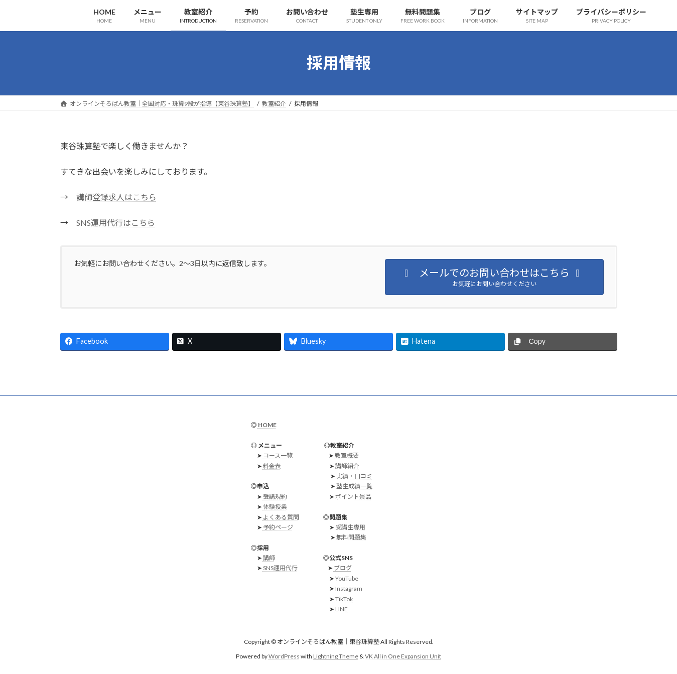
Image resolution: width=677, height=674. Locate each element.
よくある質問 (281, 517)
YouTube (346, 578)
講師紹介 (347, 466)
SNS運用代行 (280, 568)
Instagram (348, 589)
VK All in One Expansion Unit (403, 656)
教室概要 (347, 456)
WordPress (284, 656)
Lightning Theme (335, 656)
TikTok (344, 599)
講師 (269, 558)
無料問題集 (351, 538)
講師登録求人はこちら (116, 197)
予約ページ (278, 527)
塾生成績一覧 (354, 486)
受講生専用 (350, 527)
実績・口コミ (354, 476)
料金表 (272, 466)
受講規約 (275, 496)
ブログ (343, 568)
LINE (341, 609)
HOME (267, 425)
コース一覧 (278, 456)
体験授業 (275, 506)
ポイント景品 (353, 496)
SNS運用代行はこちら (115, 222)
